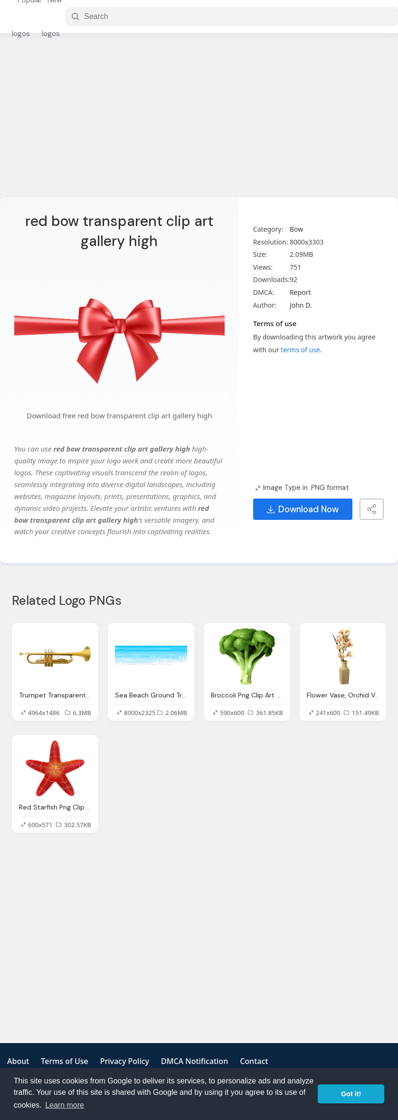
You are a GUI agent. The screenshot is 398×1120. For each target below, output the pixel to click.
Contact (254, 1061)
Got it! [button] (351, 1094)
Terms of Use (64, 1061)
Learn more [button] (64, 1105)
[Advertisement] (199, 121)
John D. (301, 305)
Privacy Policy (124, 1061)
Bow (296, 229)
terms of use (300, 349)
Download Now (303, 509)
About (18, 1061)
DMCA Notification (194, 1061)
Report (300, 292)
